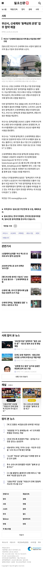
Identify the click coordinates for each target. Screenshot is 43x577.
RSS (39, 542)
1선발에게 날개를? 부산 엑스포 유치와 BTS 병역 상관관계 (15, 254)
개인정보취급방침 (22, 542)
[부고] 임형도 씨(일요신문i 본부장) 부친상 (23, 424)
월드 (24, 514)
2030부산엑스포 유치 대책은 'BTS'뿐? (13, 267)
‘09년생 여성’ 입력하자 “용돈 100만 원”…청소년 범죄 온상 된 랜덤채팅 (27, 343)
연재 (4, 524)
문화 (24, 509)
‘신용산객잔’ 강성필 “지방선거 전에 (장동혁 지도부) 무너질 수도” (24, 482)
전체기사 (6, 494)
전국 (4, 514)
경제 (30, 9)
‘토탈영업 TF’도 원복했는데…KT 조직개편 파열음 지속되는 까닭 (23, 431)
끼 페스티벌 (7, 529)
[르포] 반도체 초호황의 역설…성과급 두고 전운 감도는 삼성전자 (23, 440)
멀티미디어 (26, 519)
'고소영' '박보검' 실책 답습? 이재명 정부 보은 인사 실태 (23, 457)
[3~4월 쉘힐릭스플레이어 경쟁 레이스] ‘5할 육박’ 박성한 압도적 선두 (24, 474)
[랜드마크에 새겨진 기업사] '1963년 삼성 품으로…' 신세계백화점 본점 (15, 279)
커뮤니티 (12, 542)
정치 (23, 9)
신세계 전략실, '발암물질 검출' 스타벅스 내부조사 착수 (15, 303)
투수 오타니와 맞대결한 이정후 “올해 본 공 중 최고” (23, 465)
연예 (24, 504)
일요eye (6, 519)
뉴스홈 (4, 9)
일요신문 (21, 3)
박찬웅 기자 (8, 226)
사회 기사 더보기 (21, 376)
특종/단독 (14, 9)
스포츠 (5, 509)
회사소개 (5, 542)
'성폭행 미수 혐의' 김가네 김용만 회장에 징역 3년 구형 (27, 367)
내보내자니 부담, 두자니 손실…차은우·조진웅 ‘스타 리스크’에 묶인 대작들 (23, 448)
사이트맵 (33, 542)
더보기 (21, 535)
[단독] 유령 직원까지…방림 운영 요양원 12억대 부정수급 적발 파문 (27, 356)
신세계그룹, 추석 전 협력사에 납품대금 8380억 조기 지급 (15, 291)
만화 (24, 524)
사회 (37, 9)
